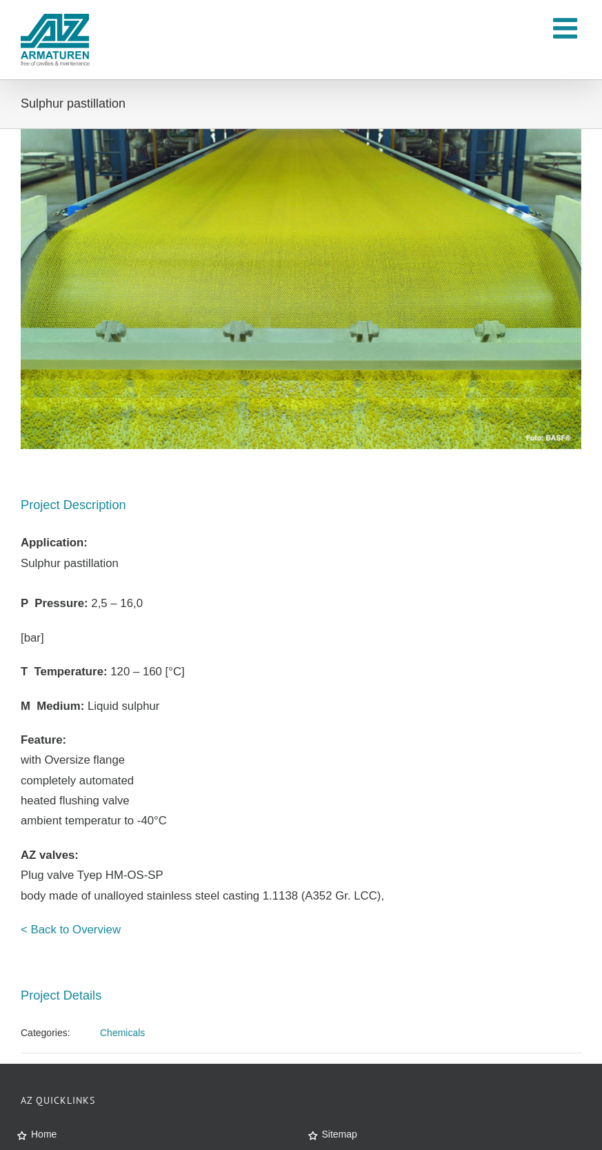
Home (44, 1134)
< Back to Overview (71, 929)
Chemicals (122, 1032)
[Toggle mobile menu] (567, 28)
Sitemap (339, 1134)
